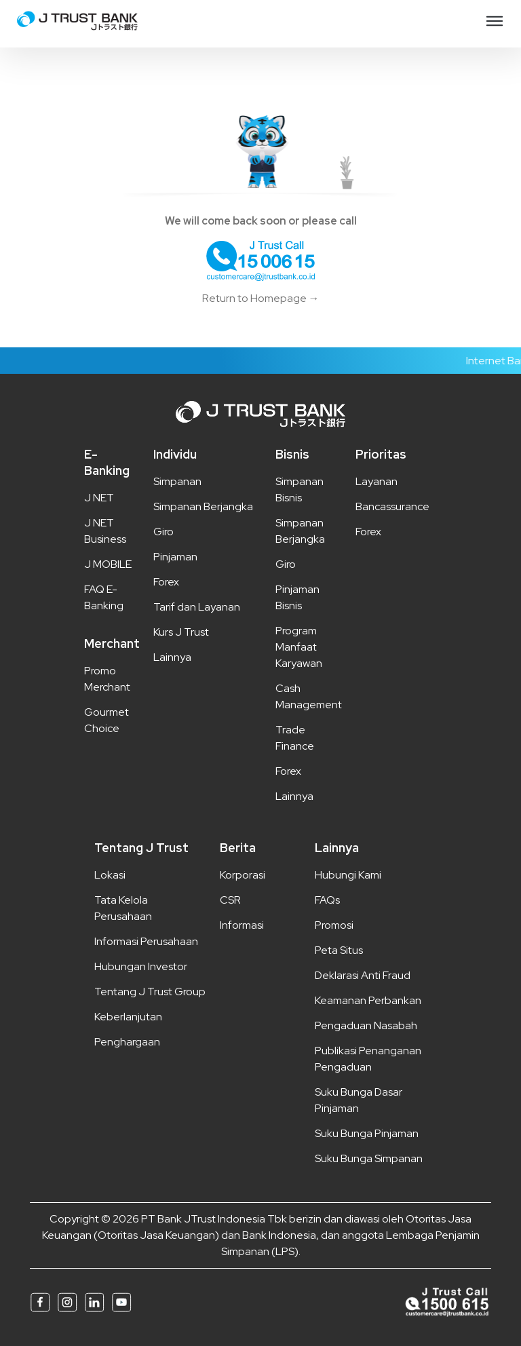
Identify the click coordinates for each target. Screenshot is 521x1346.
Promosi (334, 925)
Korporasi (242, 875)
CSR (230, 900)
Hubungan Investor (140, 966)
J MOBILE (108, 564)
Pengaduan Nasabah (366, 1025)
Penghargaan (127, 1042)
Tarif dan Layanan (196, 607)
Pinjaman (175, 557)
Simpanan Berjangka (203, 506)
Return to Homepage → (261, 298)
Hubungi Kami (348, 875)
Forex (166, 582)
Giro (163, 531)
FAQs (327, 900)
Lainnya (172, 657)
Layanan (376, 481)
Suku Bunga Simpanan (369, 1158)
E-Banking (107, 462)
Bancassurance (392, 506)
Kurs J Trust (181, 632)
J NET (99, 498)
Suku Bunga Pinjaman (367, 1133)
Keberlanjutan (128, 1017)
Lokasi (110, 875)
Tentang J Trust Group (150, 991)
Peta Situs (339, 950)
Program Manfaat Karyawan (298, 646)
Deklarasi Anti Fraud (362, 975)
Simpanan (177, 481)
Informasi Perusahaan (146, 941)
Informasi (242, 925)
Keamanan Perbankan (368, 1000)
